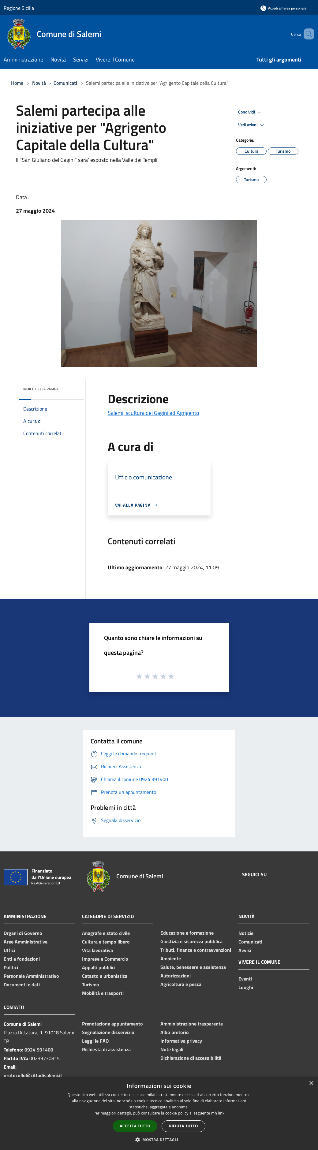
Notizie (245, 933)
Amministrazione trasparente (191, 1023)
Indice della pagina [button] (40, 389)
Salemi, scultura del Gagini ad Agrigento (153, 413)
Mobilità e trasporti (103, 993)
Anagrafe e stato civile (106, 933)
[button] (159, 1140)
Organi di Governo (23, 933)
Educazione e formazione (187, 932)
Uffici (9, 950)
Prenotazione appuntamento (112, 1023)
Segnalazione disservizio (108, 1032)
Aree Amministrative (25, 941)
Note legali (171, 1049)
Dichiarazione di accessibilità (190, 1058)
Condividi (250, 112)
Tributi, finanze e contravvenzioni (195, 950)
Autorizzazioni (175, 975)
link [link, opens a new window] (221, 1113)
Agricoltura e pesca (180, 984)
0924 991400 (38, 1049)
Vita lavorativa (97, 950)
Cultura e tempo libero (106, 941)
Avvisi (244, 950)
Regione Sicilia (19, 8)
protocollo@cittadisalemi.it (33, 1075)
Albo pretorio (174, 1032)
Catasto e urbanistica (104, 976)
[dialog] (159, 1113)
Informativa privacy (181, 1040)
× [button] (311, 1083)
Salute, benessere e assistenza (193, 967)
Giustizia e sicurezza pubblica (191, 941)
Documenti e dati (22, 984)
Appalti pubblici (98, 967)
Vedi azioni (252, 125)
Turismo (90, 984)
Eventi (245, 978)
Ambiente (170, 958)
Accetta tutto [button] (135, 1126)
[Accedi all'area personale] (283, 8)
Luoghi (245, 987)
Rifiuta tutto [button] (183, 1126)
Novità (39, 83)
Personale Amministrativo (31, 976)
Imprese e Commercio (105, 958)
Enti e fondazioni (22, 958)
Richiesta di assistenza (106, 1049)
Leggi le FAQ (95, 1040)
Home (17, 83)
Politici (11, 967)
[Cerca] (307, 34)
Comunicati (65, 83)
